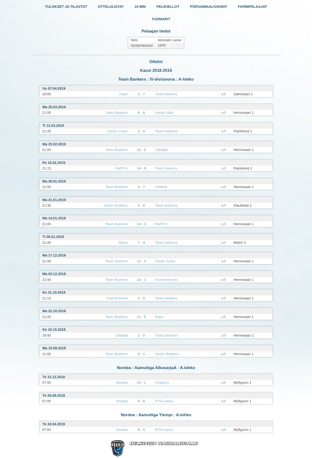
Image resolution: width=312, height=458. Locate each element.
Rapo (123, 94)
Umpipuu (162, 382)
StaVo (123, 243)
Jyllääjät (161, 150)
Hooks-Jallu (164, 113)
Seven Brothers (116, 205)
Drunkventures (166, 280)
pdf (223, 94)
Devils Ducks (117, 131)
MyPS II (122, 168)
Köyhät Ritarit (117, 298)
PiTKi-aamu (164, 401)
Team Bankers (166, 94)
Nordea (122, 382)
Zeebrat (161, 187)
